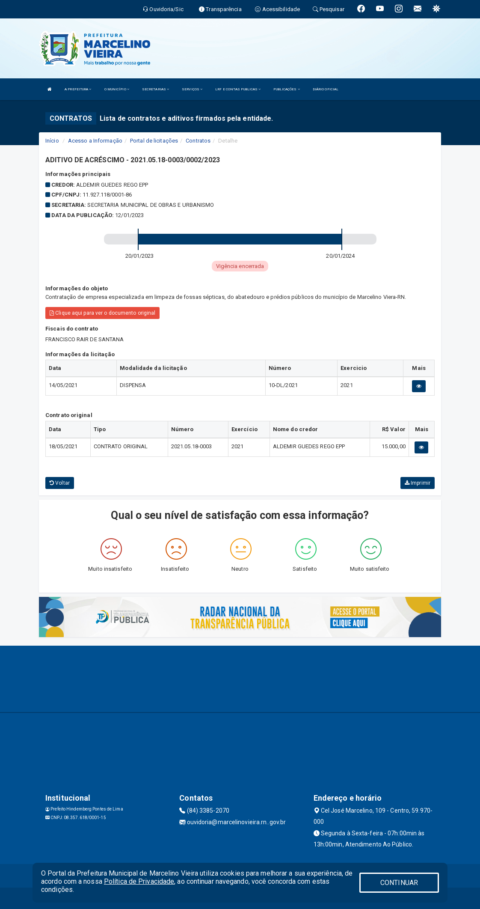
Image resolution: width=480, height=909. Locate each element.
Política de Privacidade (139, 881)
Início (52, 140)
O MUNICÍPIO (116, 89)
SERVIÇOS (192, 89)
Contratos (198, 140)
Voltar (60, 483)
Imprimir (417, 483)
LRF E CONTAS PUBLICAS (238, 89)
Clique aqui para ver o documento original (102, 313)
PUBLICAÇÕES (286, 89)
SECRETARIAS (155, 89)
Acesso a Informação (95, 140)
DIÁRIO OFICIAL (325, 89)
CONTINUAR (399, 883)
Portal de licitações (154, 140)
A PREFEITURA (78, 89)
